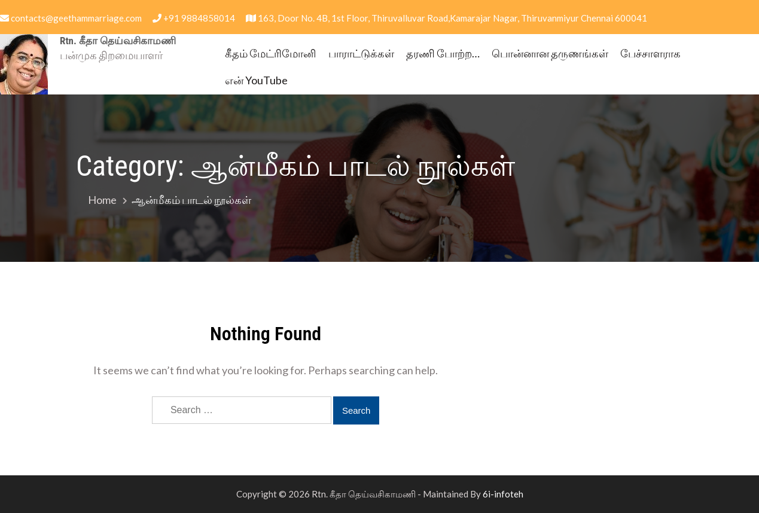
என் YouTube (256, 80)
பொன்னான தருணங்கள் (550, 53)
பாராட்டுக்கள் (361, 53)
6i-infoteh (503, 493)
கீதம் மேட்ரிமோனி (270, 53)
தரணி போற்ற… (443, 53)
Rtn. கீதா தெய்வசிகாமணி (118, 41)
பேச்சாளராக (650, 53)
